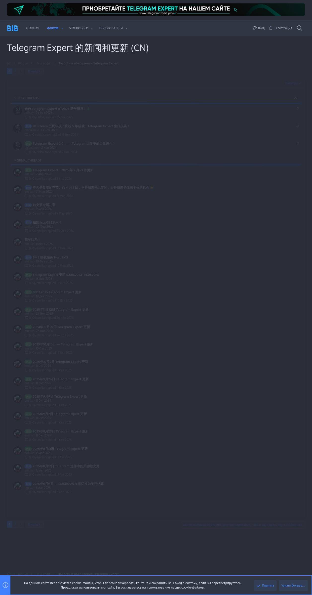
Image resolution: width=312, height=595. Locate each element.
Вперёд (33, 71)
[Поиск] (299, 28)
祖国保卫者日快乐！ (47, 222)
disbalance (32, 130)
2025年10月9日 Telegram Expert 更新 (60, 362)
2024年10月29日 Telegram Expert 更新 (61, 327)
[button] (62, 28)
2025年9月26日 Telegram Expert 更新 (61, 379)
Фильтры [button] (291, 83)
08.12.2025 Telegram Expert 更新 (57, 292)
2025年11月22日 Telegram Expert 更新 (61, 309)
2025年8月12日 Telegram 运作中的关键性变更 (66, 466)
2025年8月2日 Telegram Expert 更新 (60, 501)
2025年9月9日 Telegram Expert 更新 (60, 396)
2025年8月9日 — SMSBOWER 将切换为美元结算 (68, 484)
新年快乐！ (33, 240)
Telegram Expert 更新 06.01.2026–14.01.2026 (66, 275)
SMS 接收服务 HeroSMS (50, 257)
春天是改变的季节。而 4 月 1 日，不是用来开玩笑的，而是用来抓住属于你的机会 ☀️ (93, 187)
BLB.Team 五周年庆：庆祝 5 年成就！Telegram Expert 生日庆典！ (81, 126)
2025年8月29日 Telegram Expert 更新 (61, 431)
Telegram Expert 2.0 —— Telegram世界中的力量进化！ (74, 143)
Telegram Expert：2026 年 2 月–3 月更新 (63, 170)
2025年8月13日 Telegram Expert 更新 (60, 449)
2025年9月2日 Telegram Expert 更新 (60, 414)
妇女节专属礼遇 (44, 205)
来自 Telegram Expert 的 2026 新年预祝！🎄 (57, 109)
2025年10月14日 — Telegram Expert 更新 (63, 344)
